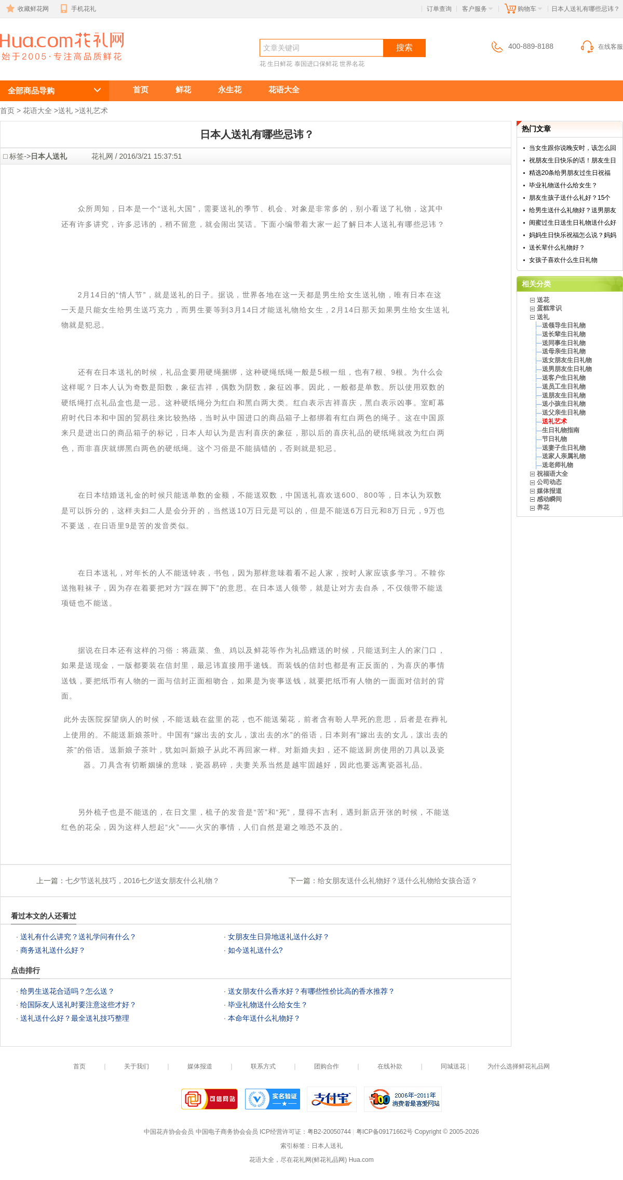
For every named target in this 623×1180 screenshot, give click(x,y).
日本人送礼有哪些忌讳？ (56, 65)
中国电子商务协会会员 (227, 1131)
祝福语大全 (552, 473)
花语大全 (284, 89)
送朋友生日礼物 (564, 395)
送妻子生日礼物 (564, 447)
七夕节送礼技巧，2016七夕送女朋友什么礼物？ (142, 880)
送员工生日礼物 (564, 386)
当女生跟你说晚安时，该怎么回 (572, 148)
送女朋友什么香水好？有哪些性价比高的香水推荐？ (311, 991)
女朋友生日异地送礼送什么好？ (279, 936)
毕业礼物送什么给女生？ (268, 1004)
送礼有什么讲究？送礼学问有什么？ (78, 936)
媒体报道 (549, 491)
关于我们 (136, 1066)
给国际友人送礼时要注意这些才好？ (78, 1004)
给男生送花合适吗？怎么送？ (67, 991)
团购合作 (326, 1066)
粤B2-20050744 (329, 1131)
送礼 (65, 110)
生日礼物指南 (560, 430)
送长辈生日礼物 (564, 334)
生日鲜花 (279, 63)
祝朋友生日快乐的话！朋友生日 (572, 160)
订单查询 (439, 8)
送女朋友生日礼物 (567, 360)
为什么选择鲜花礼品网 (518, 1066)
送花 (543, 300)
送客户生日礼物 (564, 377)
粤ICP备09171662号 (384, 1131)
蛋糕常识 (549, 308)
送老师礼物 (557, 465)
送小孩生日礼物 (564, 403)
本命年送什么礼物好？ (264, 1018)
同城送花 (453, 1066)
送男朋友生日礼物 (567, 369)
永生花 (229, 89)
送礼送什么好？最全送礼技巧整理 (74, 1018)
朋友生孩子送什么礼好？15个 (570, 197)
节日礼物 (554, 439)
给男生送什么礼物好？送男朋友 (572, 210)
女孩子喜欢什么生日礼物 (563, 260)
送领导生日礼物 (564, 325)
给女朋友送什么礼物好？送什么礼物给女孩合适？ (398, 880)
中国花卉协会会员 (169, 1131)
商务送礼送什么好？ (53, 950)
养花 (543, 507)
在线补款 (389, 1066)
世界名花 (352, 63)
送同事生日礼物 (564, 343)
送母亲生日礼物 (564, 351)
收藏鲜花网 (26, 9)
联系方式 (263, 1066)
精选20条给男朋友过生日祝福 (570, 172)
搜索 (404, 47)
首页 (140, 89)
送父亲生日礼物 (564, 412)
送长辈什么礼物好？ (557, 247)
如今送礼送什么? (255, 950)
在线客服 (601, 46)
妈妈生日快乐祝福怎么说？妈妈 (572, 235)
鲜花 (183, 89)
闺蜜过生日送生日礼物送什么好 (572, 222)
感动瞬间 (549, 499)
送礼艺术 (93, 110)
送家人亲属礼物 (564, 456)
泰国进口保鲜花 (316, 63)
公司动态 (549, 482)
